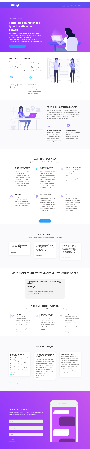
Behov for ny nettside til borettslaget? (17, 355)
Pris (68, 5)
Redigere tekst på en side (67, 354)
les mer (12, 374)
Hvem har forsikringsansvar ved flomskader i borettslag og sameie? (45, 355)
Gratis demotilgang (17, 46)
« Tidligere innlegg (13, 383)
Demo (79, 5)
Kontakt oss (73, 5)
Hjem (64, 5)
